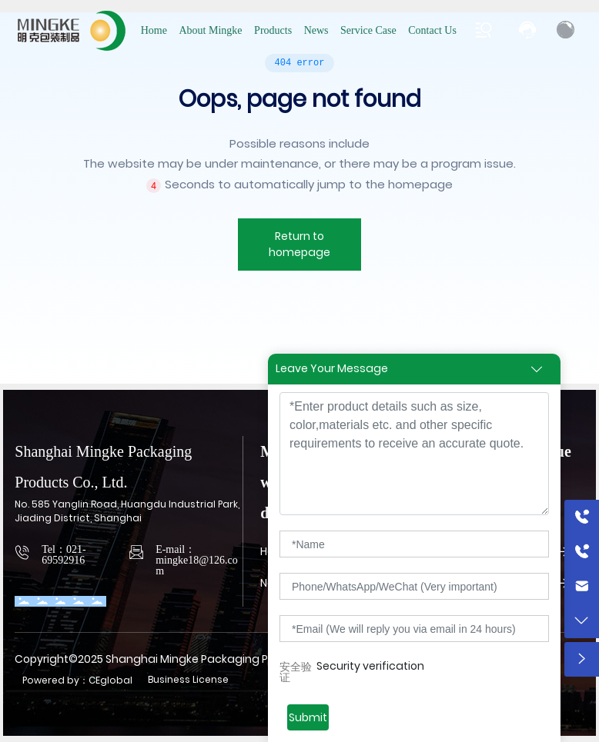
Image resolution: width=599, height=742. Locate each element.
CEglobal (110, 680)
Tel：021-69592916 (63, 555)
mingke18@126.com (197, 565)
